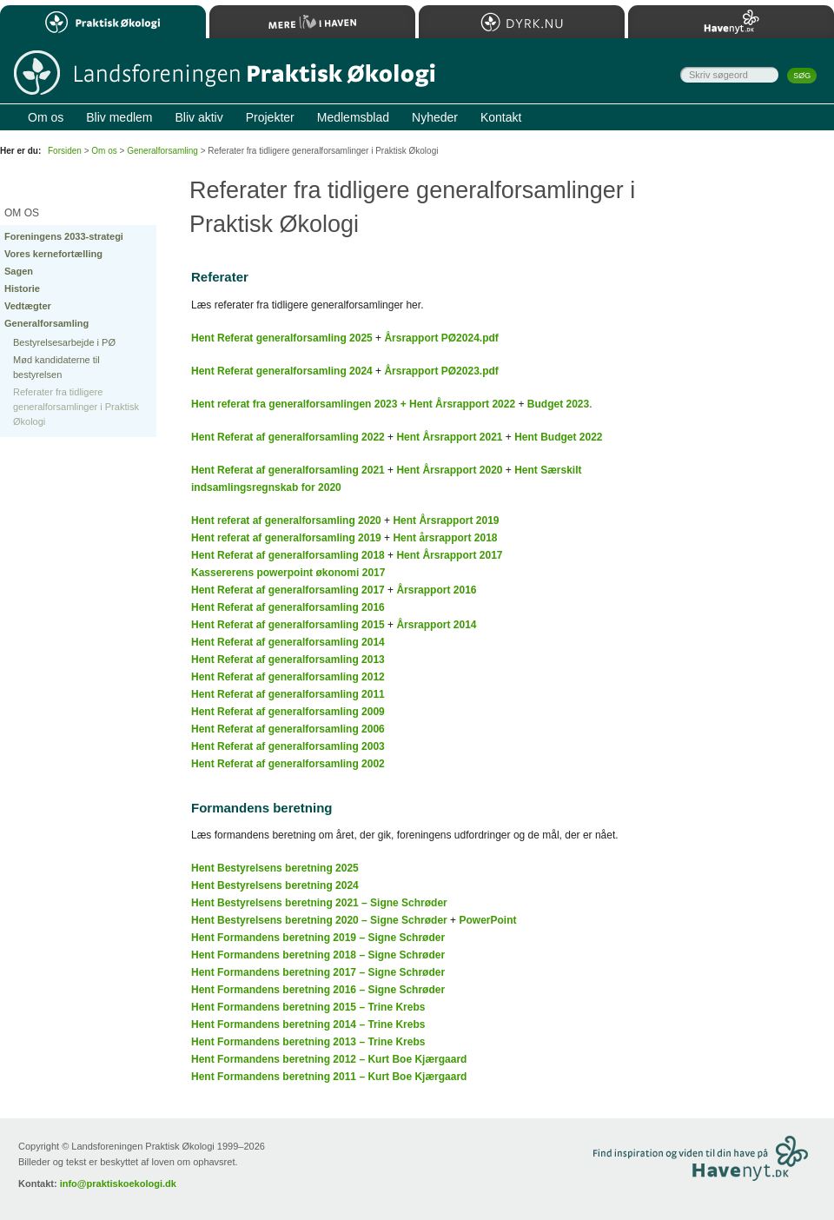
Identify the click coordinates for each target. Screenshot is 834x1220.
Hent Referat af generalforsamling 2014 (288, 642)
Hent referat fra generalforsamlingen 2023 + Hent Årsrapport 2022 (353, 404)
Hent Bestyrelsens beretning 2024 (275, 885)
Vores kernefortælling (53, 254)
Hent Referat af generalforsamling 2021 (288, 470)
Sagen (18, 271)
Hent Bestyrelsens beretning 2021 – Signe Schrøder (319, 903)
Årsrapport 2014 (436, 625)
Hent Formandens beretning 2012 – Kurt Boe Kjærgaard (329, 1059)
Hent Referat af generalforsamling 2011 (288, 694)
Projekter (270, 117)
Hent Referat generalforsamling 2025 (282, 338)
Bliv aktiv (198, 117)
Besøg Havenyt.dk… (743, 1160)
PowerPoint (487, 920)
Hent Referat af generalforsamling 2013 (288, 659)
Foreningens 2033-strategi (63, 236)
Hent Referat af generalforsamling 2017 (288, 590)
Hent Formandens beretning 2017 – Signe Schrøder (318, 972)
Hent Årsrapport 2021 (449, 437)
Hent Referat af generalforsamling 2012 (288, 677)
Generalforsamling (46, 323)
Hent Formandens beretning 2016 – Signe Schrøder (318, 990)
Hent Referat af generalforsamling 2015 (288, 625)
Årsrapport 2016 (436, 590)
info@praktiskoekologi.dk (118, 1183)
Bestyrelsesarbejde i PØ (64, 342)
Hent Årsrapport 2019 (446, 520)
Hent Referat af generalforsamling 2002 (288, 764)
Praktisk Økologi (103, 21)
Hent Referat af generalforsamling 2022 (288, 437)
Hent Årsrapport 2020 (449, 470)
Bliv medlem (119, 117)
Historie (22, 288)
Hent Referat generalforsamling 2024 (282, 371)
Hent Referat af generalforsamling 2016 (288, 607)
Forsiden (65, 151)
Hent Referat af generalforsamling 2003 (288, 746)
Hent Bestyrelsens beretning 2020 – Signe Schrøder (319, 920)
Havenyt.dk (731, 21)
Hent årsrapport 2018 (445, 538)
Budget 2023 (558, 404)
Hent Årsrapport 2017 (449, 555)
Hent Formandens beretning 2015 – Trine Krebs (308, 1007)
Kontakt (500, 117)
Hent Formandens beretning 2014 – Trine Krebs (308, 1024)
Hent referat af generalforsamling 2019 (286, 538)
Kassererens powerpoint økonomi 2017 (288, 573)
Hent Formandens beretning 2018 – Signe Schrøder (318, 955)
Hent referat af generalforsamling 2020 (286, 520)
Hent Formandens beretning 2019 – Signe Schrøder (318, 938)
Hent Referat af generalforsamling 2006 (288, 729)
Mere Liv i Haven (312, 21)
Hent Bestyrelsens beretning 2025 (275, 868)
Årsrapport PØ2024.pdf (441, 338)
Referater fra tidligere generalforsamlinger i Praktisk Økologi (76, 407)
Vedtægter (27, 306)
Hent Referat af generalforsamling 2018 (288, 555)
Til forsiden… (224, 74)
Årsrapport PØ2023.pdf (441, 371)
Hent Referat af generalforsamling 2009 (288, 712)
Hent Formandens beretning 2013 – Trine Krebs (308, 1042)
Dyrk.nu (522, 21)
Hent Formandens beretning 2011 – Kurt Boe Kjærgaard (329, 1077)
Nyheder (435, 117)
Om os (103, 151)
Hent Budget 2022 (558, 437)
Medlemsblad (353, 117)
